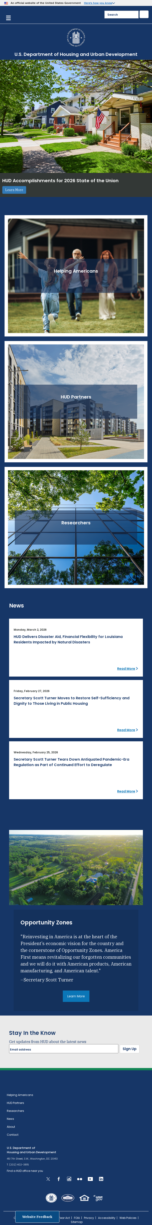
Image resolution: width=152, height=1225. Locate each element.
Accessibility (106, 1218)
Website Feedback (37, 1217)
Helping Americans (20, 1095)
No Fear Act (62, 1218)
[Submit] (144, 14)
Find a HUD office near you (25, 1171)
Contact (12, 1135)
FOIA (77, 1218)
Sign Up (130, 1048)
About (11, 1127)
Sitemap (77, 1222)
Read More (126, 668)
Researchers (15, 1111)
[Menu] (8, 17)
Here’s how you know (98, 3)
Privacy (89, 1218)
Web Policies (128, 1218)
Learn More (14, 190)
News (10, 1119)
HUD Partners (15, 1103)
